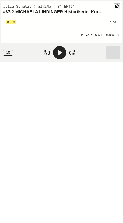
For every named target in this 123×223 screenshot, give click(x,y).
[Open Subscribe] (113, 34)
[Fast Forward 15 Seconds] (72, 53)
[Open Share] (99, 34)
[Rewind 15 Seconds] (47, 53)
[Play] (59, 52)
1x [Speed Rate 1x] (8, 52)
